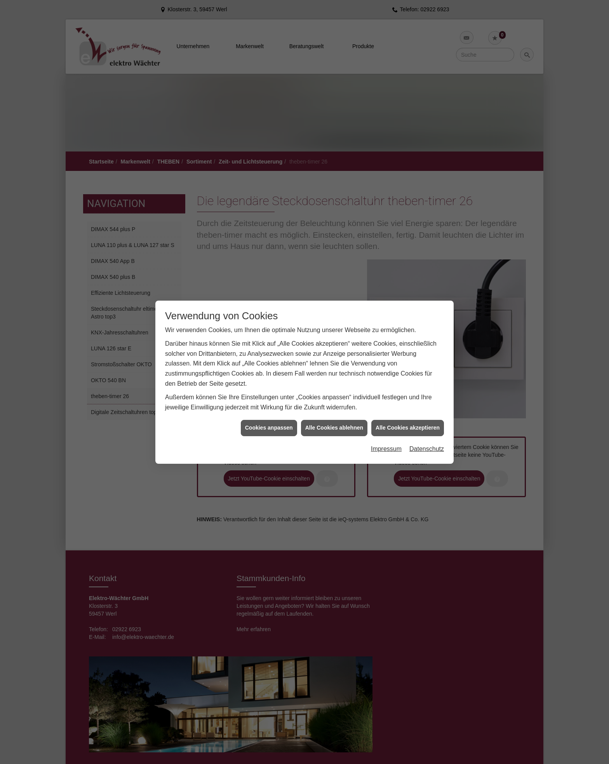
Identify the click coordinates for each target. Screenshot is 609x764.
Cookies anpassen (269, 428)
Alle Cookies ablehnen (334, 428)
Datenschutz (426, 449)
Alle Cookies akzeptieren (408, 428)
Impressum (386, 449)
